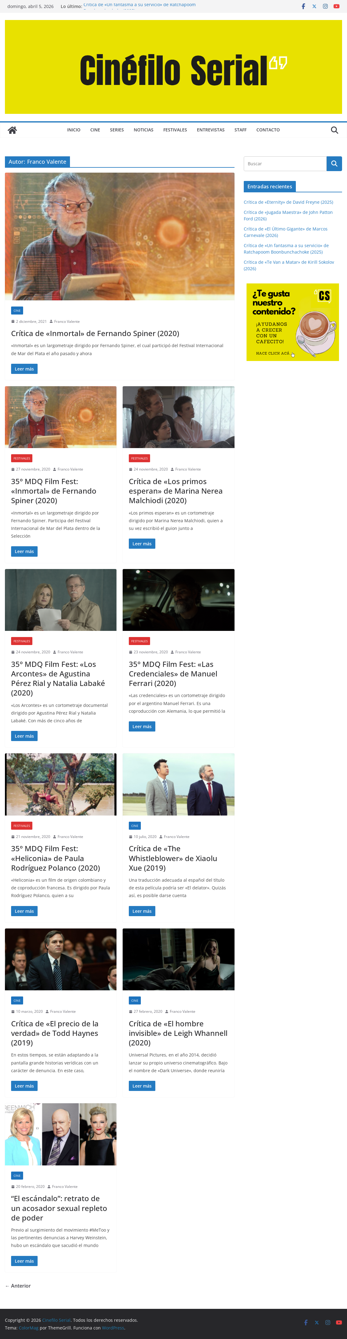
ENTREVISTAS (211, 130)
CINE (95, 130)
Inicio (73, 130)
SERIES (117, 130)
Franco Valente (67, 321)
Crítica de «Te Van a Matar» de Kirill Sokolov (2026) (135, 6)
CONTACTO (268, 130)
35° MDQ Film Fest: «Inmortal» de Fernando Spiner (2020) (53, 490)
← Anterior (18, 1285)
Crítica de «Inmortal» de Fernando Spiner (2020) (95, 333)
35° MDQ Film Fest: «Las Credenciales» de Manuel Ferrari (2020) (173, 673)
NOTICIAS (143, 130)
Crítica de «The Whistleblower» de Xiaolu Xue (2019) (173, 857)
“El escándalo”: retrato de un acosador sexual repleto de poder (59, 1207)
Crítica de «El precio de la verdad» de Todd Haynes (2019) (55, 1033)
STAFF (241, 130)
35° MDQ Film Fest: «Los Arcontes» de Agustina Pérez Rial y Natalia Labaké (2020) (58, 678)
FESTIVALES (175, 130)
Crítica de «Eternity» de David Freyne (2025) (288, 202)
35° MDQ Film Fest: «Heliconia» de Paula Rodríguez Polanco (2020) (55, 857)
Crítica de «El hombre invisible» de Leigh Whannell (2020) (178, 1033)
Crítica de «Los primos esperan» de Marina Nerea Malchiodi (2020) (176, 490)
